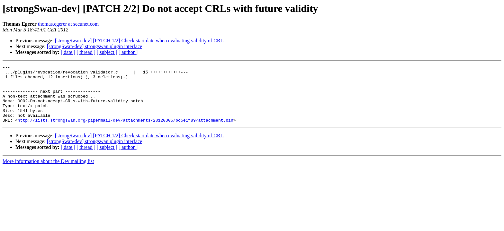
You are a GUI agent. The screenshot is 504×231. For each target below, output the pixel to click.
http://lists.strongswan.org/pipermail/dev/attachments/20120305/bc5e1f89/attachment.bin (125, 131)
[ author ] (128, 52)
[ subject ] (107, 52)
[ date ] (68, 52)
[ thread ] (85, 52)
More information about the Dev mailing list (48, 172)
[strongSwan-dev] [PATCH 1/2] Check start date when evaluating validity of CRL (139, 40)
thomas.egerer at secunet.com (68, 24)
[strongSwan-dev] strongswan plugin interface (94, 46)
